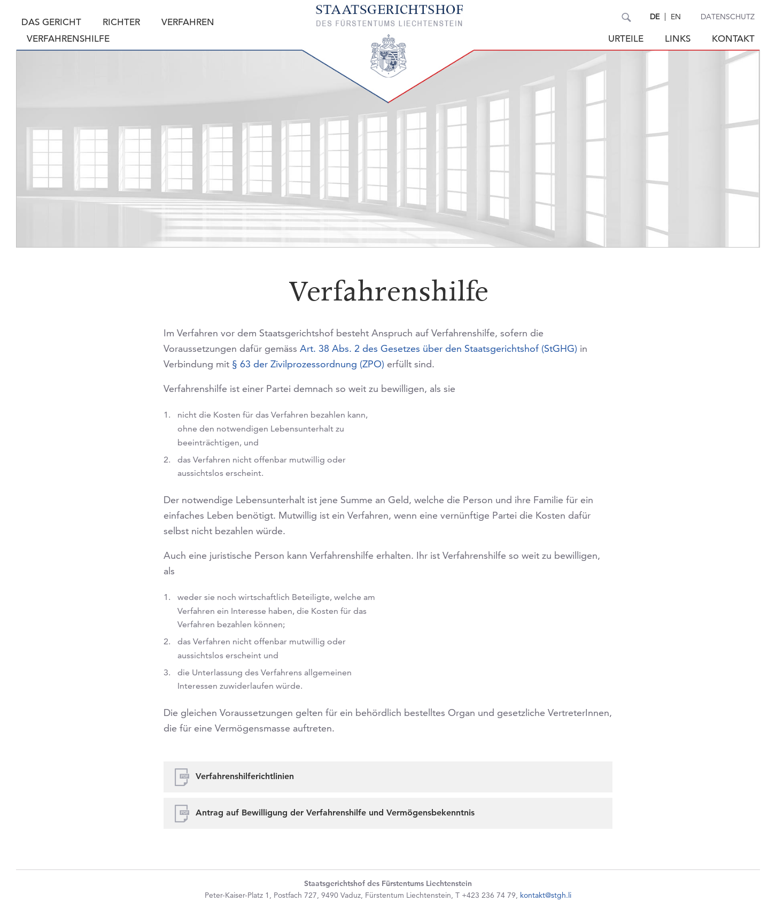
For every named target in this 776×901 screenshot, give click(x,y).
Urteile (625, 38)
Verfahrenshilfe (68, 38)
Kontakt (733, 38)
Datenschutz (728, 16)
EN (676, 16)
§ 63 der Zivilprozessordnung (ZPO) (308, 364)
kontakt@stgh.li (545, 895)
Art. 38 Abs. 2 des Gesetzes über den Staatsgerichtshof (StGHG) (438, 348)
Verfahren (187, 22)
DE (654, 16)
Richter (121, 22)
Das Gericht (51, 22)
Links (677, 38)
